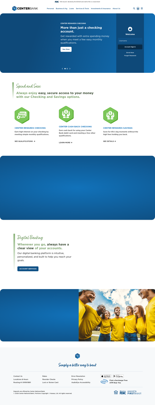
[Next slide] (70, 69)
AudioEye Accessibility (80, 382)
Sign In (138, 8)
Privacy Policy (77, 379)
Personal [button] (50, 8)
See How (66, 49)
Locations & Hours (20, 379)
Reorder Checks (48, 379)
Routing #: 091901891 (22, 382)
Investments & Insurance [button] (101, 8)
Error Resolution (78, 376)
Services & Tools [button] (82, 8)
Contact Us (17, 376)
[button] (142, 8)
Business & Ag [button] (61, 8)
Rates (44, 376)
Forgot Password (130, 56)
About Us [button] (116, 8)
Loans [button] (71, 8)
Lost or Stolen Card (50, 382)
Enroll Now (130, 53)
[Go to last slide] (62, 69)
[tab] (65, 69)
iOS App (105, 377)
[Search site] (134, 9)
